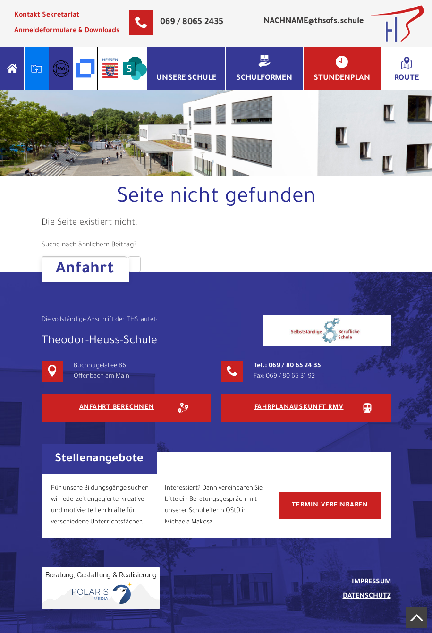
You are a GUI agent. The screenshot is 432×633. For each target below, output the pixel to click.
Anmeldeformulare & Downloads (66, 31)
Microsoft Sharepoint (135, 68)
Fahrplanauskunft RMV (299, 407)
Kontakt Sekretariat (46, 15)
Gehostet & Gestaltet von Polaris (101, 588)
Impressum (371, 582)
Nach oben (416, 617)
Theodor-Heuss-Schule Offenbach (397, 23)
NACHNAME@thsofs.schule (313, 21)
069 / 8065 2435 (191, 22)
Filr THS (86, 68)
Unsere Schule (186, 78)
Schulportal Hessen (37, 68)
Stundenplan (341, 78)
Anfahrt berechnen (116, 407)
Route (406, 78)
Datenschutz (367, 596)
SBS (327, 330)
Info (61, 68)
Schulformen (264, 78)
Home (12, 68)
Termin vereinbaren (330, 505)
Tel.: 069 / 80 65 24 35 (287, 366)
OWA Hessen (110, 68)
